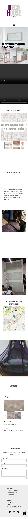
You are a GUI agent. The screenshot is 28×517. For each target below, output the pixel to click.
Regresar (7, 397)
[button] (14, 316)
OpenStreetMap (22, 330)
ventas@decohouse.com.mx (14, 506)
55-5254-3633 (10, 502)
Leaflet (18, 330)
